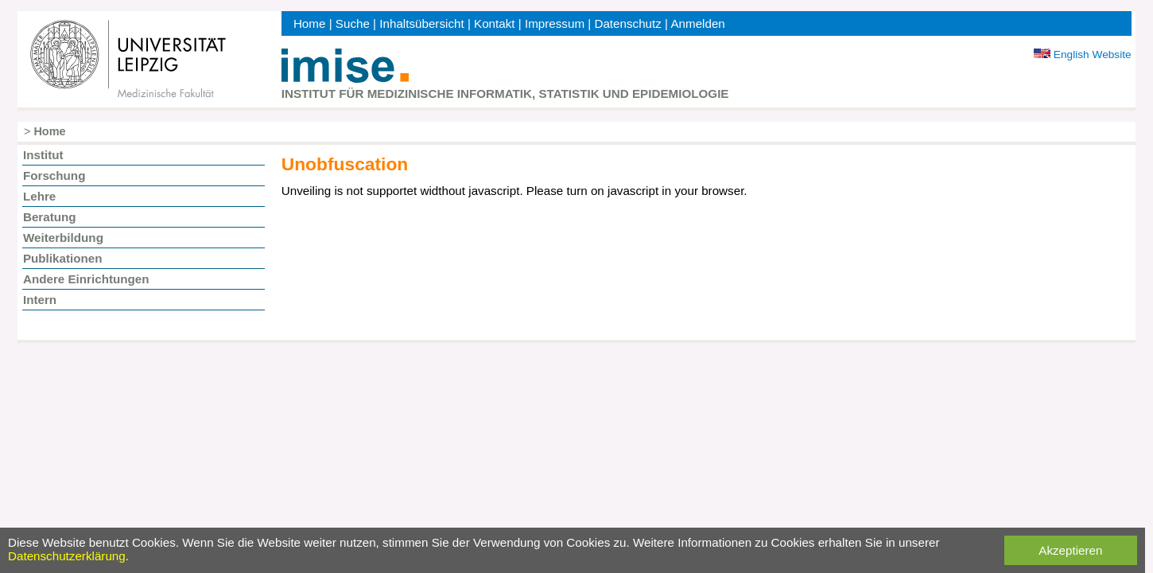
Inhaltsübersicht (421, 23)
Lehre (39, 196)
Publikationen (63, 258)
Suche (353, 23)
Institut (43, 155)
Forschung (54, 175)
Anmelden (697, 23)
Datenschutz (627, 23)
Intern (39, 299)
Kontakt (494, 23)
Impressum (554, 23)
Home (309, 23)
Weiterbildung (63, 237)
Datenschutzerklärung (67, 556)
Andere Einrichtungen (86, 279)
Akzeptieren (1070, 550)
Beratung (49, 217)
